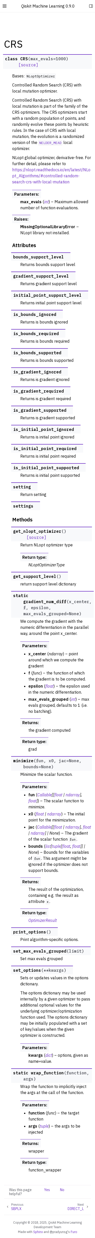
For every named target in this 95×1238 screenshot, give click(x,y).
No (62, 1190)
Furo (74, 1232)
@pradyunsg (58, 1232)
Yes (47, 1190)
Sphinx (38, 1232)
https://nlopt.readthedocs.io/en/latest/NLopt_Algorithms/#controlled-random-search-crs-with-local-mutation (51, 175)
